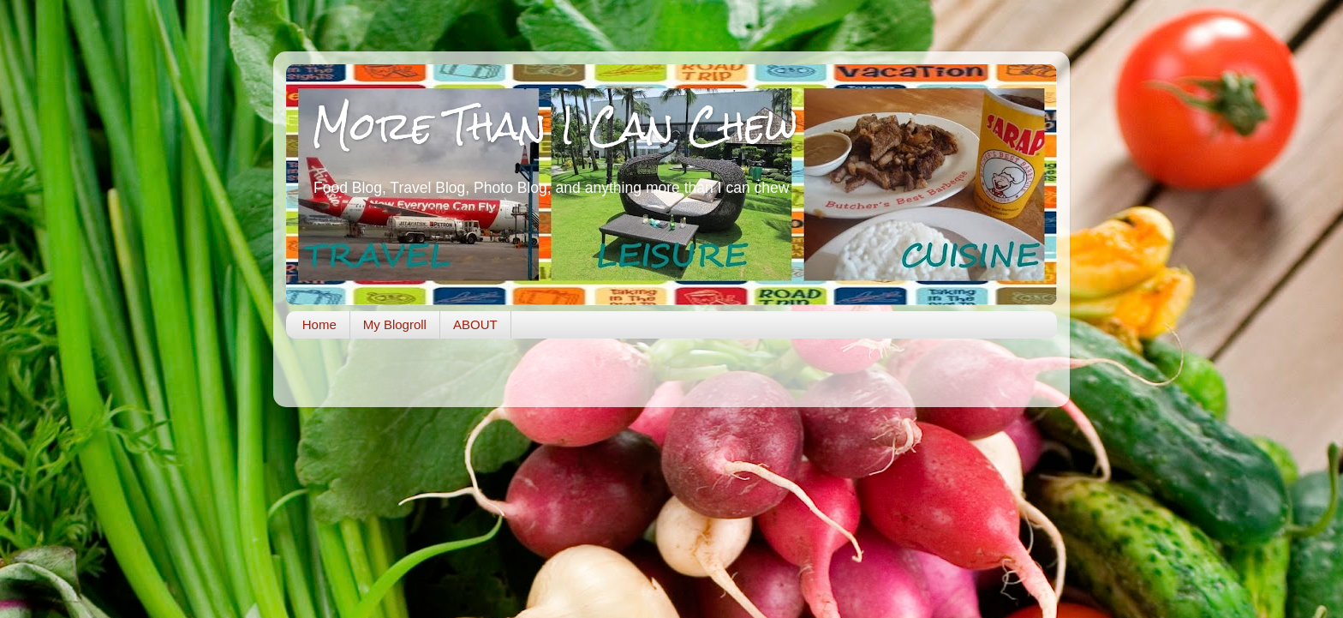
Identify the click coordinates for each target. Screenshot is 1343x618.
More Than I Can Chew (554, 125)
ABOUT (475, 324)
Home (319, 324)
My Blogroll (395, 324)
